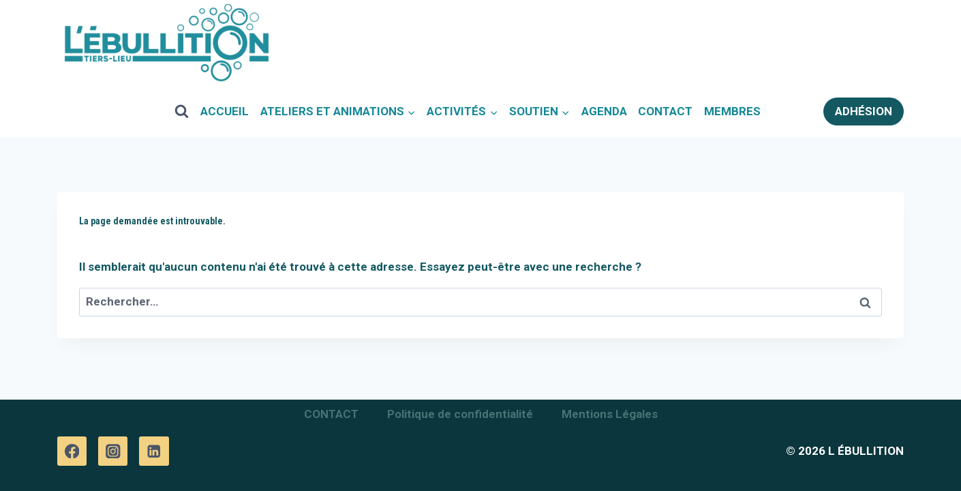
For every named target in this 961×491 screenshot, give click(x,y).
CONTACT (665, 111)
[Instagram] (112, 451)
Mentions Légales (610, 414)
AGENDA (604, 111)
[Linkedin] (153, 451)
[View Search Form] (182, 111)
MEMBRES (732, 111)
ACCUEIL (224, 111)
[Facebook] (72, 451)
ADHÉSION (863, 111)
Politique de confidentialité (460, 414)
